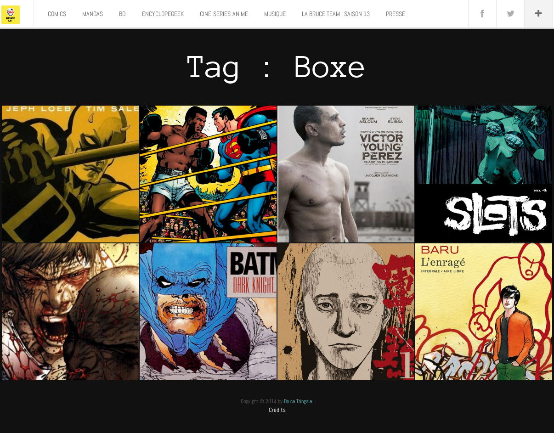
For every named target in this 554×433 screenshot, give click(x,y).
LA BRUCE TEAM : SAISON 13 (336, 14)
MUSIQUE (275, 14)
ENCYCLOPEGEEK (163, 14)
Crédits (277, 410)
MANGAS (92, 14)
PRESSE (395, 14)
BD (122, 14)
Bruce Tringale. (298, 401)
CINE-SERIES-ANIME (224, 14)
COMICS (57, 14)
